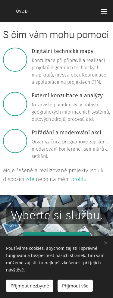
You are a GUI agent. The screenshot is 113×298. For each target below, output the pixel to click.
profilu (78, 179)
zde (30, 179)
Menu (104, 11)
